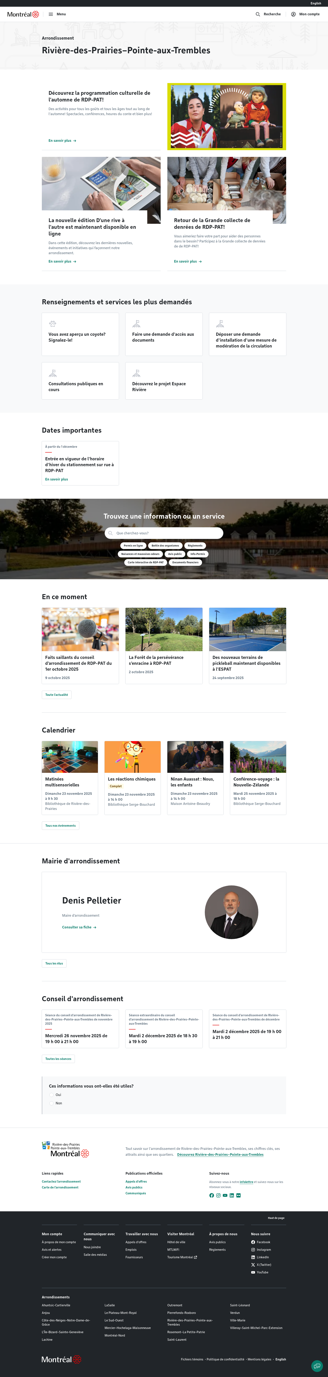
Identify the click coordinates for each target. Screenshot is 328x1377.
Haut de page (276, 1218)
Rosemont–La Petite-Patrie (186, 1332)
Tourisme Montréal (180, 1257)
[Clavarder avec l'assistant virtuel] (317, 1366)
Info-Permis (198, 554)
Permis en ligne (133, 545)
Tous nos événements (60, 825)
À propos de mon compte (59, 1242)
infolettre (246, 1182)
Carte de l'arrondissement (60, 1187)
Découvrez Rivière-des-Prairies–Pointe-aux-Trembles (220, 1155)
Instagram (261, 1250)
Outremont (174, 1305)
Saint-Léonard (240, 1305)
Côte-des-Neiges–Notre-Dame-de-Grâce (66, 1322)
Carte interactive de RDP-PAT (146, 562)
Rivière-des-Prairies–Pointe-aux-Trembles (190, 1322)
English (316, 3)
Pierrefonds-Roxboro (181, 1313)
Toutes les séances (58, 1059)
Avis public (175, 554)
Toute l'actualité (56, 694)
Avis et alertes (52, 1249)
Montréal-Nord (115, 1335)
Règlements (195, 545)
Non (59, 1103)
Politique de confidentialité (225, 1359)
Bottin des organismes (165, 545)
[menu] (57, 14)
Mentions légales (259, 1359)
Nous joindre (92, 1247)
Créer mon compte (54, 1257)
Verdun (235, 1313)
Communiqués (136, 1193)
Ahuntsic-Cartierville (56, 1305)
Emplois (131, 1249)
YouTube (259, 1272)
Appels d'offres (136, 1181)
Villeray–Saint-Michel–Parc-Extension (256, 1328)
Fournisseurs (134, 1257)
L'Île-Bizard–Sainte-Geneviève (62, 1332)
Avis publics (134, 1187)
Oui (58, 1095)
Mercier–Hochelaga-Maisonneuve (128, 1328)
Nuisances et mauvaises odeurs (140, 554)
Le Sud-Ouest (114, 1320)
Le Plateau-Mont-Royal (121, 1313)
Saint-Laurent (177, 1339)
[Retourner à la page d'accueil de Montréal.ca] (23, 14)
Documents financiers (185, 562)
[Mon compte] (305, 14)
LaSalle (110, 1305)
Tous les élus (54, 963)
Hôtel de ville (176, 1242)
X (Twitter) (261, 1265)
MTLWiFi (173, 1249)
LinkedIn (260, 1257)
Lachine (47, 1339)
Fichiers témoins (192, 1359)
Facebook (260, 1242)
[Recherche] (268, 14)
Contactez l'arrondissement (61, 1181)
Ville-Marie (237, 1320)
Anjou (46, 1313)
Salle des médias (95, 1254)
